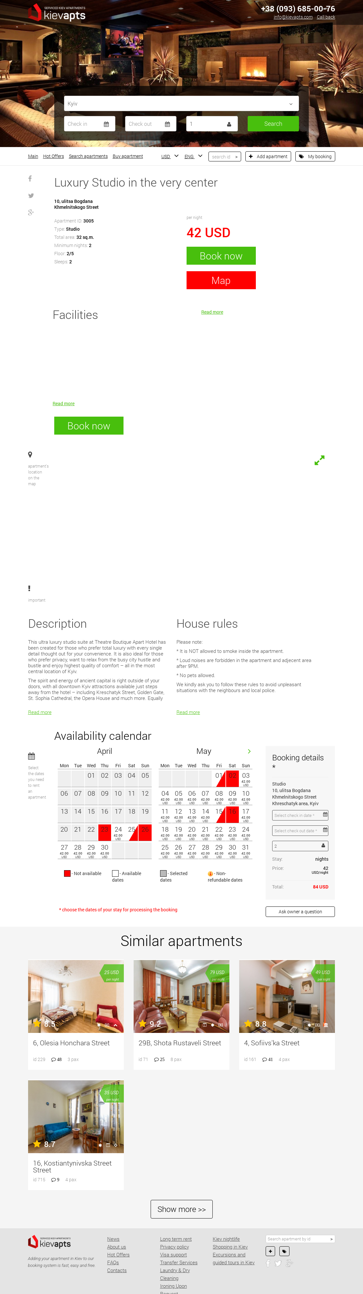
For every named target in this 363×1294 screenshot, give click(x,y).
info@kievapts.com (293, 17)
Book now (221, 255)
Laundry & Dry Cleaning (175, 1240)
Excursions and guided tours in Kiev (234, 1224)
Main (33, 156)
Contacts (117, 1236)
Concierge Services (180, 1267)
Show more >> (181, 1175)
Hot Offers (53, 156)
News (113, 1204)
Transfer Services (179, 1228)
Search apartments (88, 156)
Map (221, 280)
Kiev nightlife (226, 1204)
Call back (326, 17)
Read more (63, 403)
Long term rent (176, 1204)
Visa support (173, 1220)
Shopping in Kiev (230, 1212)
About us (116, 1212)
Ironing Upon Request (173, 1255)
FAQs (113, 1228)
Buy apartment (128, 156)
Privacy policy (174, 1212)
